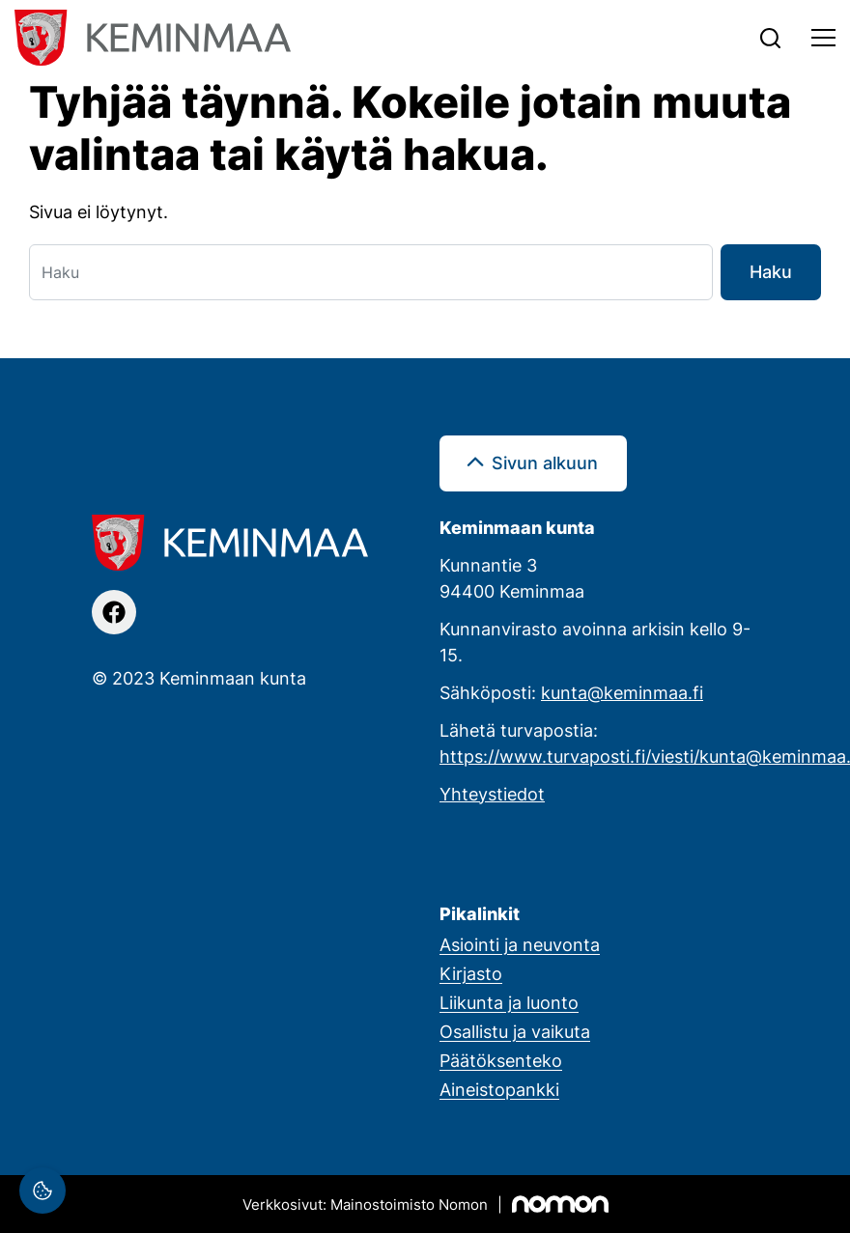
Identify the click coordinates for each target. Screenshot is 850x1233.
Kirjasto (470, 973)
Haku (771, 271)
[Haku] (371, 272)
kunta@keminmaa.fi (622, 692)
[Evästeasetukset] (42, 1190)
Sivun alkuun (545, 462)
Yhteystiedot (492, 793)
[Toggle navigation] (823, 37)
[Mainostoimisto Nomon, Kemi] (425, 1204)
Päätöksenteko (500, 1060)
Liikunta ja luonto (509, 1002)
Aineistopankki (499, 1089)
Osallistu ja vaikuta (514, 1031)
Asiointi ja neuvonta (519, 944)
